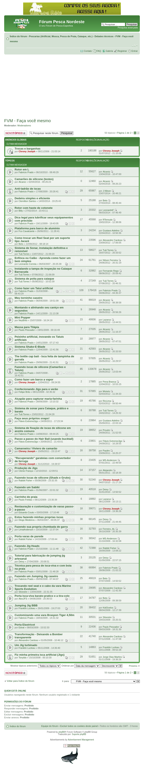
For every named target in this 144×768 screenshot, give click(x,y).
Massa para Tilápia (27, 327)
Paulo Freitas (25, 499)
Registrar (122, 51)
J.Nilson (107, 191)
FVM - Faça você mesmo (27, 120)
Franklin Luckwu (27, 608)
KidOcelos (108, 607)
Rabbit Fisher (25, 480)
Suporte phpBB (79, 734)
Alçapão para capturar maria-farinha (38, 398)
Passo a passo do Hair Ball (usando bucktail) (44, 438)
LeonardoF (108, 210)
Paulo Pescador (27, 330)
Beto (105, 200)
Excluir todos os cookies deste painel (79, 726)
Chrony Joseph (27, 151)
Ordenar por (80, 665)
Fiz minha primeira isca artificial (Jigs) (39, 654)
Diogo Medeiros (27, 520)
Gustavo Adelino (111, 230)
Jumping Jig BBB (26, 605)
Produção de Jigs (26, 468)
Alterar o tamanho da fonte (135, 46)
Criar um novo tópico (15, 133)
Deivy (106, 489)
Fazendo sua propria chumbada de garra (41, 526)
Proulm (106, 430)
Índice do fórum (18, 36)
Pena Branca (109, 381)
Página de (124, 133)
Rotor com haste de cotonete (34, 207)
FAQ (98, 51)
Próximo (133, 666)
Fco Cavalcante (26, 231)
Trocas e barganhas (27, 148)
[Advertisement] (72, 86)
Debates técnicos (104, 36)
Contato (88, 51)
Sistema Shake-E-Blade (30, 346)
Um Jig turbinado (26, 645)
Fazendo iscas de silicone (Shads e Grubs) (43, 477)
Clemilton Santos (27, 201)
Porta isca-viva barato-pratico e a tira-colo (42, 595)
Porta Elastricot (25, 624)
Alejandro (107, 470)
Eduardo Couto (26, 512)
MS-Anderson (110, 460)
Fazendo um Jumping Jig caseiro (36, 576)
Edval (21, 627)
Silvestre (23, 592)
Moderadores (24, 125)
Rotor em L (22, 169)
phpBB (61, 732)
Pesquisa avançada (128, 27)
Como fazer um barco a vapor (34, 379)
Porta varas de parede (29, 536)
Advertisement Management (81, 740)
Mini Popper (22, 317)
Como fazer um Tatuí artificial (34, 288)
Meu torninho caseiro (28, 297)
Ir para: (65, 681)
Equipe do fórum (49, 726)
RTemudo (107, 219)
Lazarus (107, 319)
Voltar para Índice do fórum (20, 681)
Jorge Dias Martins (112, 657)
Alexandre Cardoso (112, 240)
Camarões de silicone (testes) (34, 179)
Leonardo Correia (28, 264)
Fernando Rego (111, 271)
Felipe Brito (24, 392)
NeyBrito (23, 320)
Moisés (106, 391)
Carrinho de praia (26, 496)
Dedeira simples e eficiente (32, 198)
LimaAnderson (26, 529)
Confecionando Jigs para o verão (36, 389)
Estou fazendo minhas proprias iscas (39, 517)
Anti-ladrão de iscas (28, 188)
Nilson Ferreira (110, 260)
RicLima (107, 401)
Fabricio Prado (26, 172)
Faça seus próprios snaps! (32, 418)
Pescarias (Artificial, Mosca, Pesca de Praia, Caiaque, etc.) (60, 36)
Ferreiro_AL (109, 529)
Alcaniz (106, 171)
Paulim (106, 450)
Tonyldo (23, 657)
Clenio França (26, 471)
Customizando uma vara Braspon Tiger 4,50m (44, 615)
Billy (21, 210)
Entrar (134, 51)
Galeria (109, 51)
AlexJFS (23, 598)
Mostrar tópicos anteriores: (35, 665)
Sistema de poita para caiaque (34, 278)
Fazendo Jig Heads (27, 545)
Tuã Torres (24, 254)
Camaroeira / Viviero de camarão (36, 448)
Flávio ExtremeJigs (28, 421)
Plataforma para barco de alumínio (37, 228)
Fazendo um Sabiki (27, 487)
